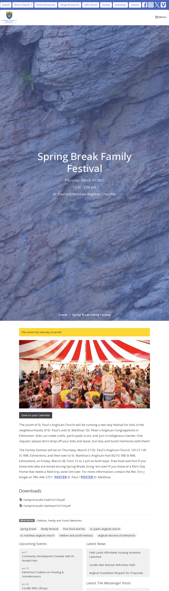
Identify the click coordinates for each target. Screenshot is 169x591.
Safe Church (90, 4)
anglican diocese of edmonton (116, 535)
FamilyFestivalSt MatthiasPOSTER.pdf (45, 506)
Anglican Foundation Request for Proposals (116, 573)
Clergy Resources (69, 4)
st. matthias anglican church (37, 535)
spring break (28, 529)
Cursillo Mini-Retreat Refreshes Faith (112, 565)
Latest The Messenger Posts (108, 583)
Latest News (96, 544)
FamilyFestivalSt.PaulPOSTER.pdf (42, 500)
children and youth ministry (76, 535)
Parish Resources (45, 4)
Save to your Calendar (35, 415)
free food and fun (74, 529)
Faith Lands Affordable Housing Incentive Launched (114, 554)
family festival (49, 529)
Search (6, 4)
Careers (135, 4)
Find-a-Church (23, 4)
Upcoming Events (33, 544)
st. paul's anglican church (105, 529)
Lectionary (120, 4)
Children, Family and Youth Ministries (59, 520)
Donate (106, 4)
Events (63, 315)
